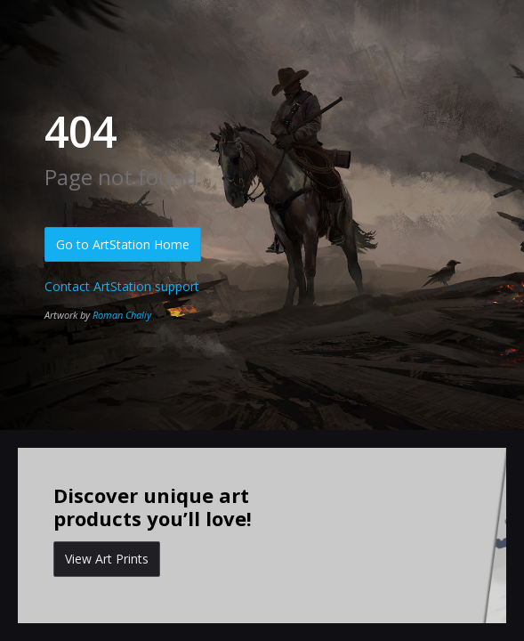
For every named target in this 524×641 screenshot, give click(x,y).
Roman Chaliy (122, 314)
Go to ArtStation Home (122, 244)
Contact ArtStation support (121, 286)
